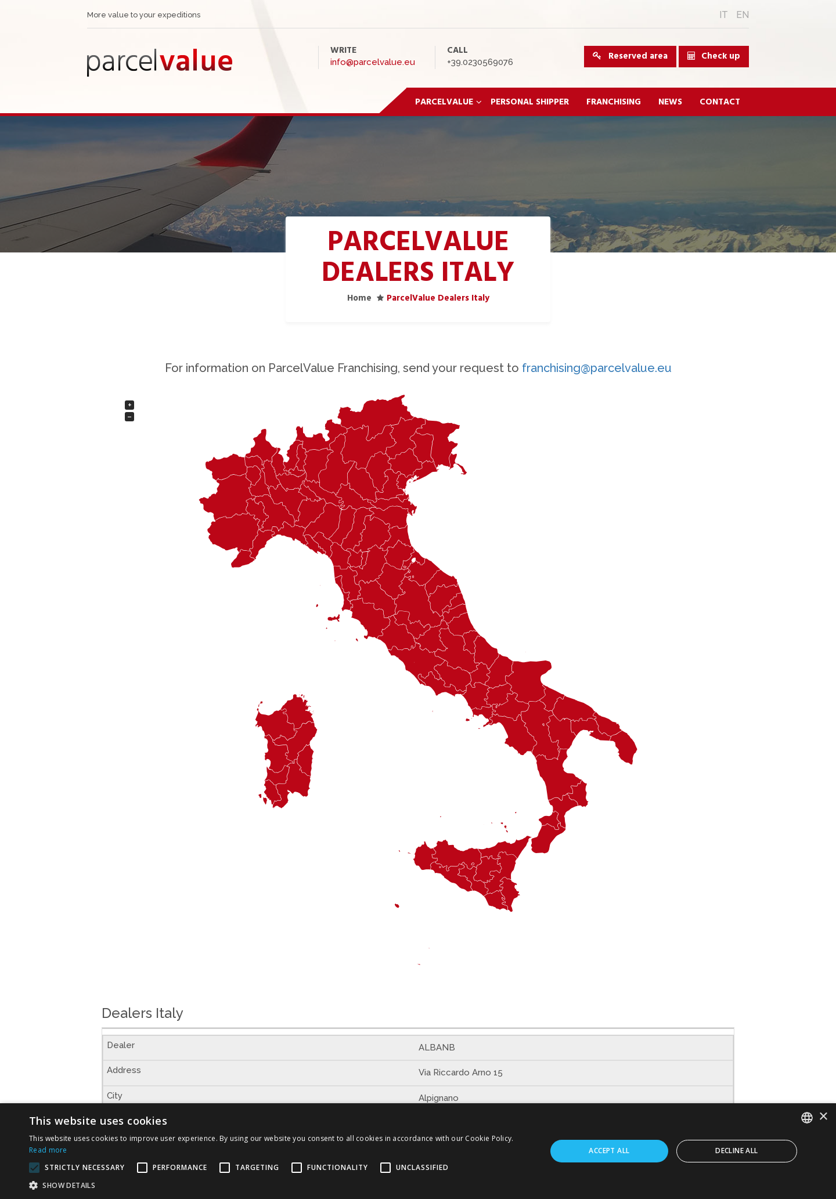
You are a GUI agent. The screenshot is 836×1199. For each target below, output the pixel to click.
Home (359, 298)
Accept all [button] (609, 1150)
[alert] (418, 1151)
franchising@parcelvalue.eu (597, 368)
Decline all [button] (736, 1150)
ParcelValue (448, 102)
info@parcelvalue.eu (372, 62)
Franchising (613, 102)
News (670, 102)
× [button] (823, 1117)
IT (723, 14)
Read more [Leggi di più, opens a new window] (48, 1150)
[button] (280, 1184)
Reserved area (630, 56)
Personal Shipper (530, 102)
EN (742, 14)
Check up (720, 56)
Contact (720, 102)
